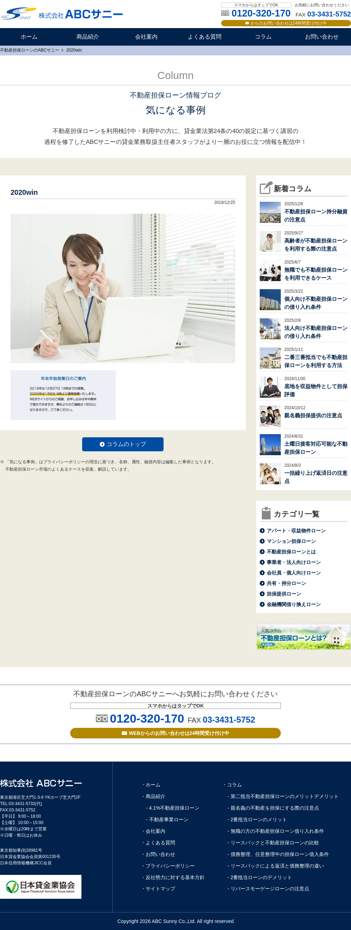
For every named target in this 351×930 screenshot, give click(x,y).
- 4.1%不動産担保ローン (172, 808)
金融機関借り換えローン (294, 604)
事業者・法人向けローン (294, 562)
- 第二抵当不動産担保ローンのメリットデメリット (283, 796)
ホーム (29, 37)
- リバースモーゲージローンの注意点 (268, 888)
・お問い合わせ (158, 854)
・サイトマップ (158, 888)
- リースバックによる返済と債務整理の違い (275, 866)
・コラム (232, 785)
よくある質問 (204, 37)
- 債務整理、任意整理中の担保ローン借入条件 (278, 854)
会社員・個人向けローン (294, 573)
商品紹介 (88, 37)
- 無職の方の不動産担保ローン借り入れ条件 (275, 831)
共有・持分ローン (286, 583)
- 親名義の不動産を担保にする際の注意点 (273, 808)
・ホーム (150, 785)
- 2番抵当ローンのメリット (257, 819)
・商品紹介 (153, 796)
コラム (263, 37)
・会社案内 (153, 831)
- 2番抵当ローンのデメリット (259, 877)
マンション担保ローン (291, 541)
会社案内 (146, 37)
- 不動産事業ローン (167, 819)
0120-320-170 (147, 718)
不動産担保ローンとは (291, 551)
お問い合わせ (322, 37)
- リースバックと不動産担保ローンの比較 (273, 842)
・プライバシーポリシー (168, 866)
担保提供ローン (284, 594)
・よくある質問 (158, 842)
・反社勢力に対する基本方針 (173, 877)
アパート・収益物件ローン (296, 530)
